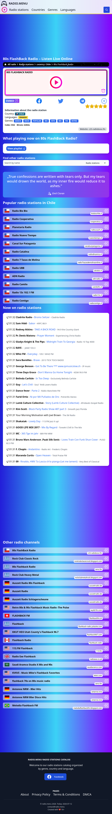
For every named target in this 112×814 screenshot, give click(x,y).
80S (60, 121)
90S (46, 121)
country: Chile (44, 64)
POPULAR (37, 121)
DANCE (18, 121)
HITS (53, 121)
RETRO (74, 121)
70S (66, 121)
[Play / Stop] (4, 9)
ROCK (27, 121)
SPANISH (23, 117)
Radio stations (19, 10)
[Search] (107, 10)
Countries (38, 10)
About (25, 794)
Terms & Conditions (66, 794)
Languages (67, 10)
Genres (53, 10)
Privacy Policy (41, 794)
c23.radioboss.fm (97, 129)
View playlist (16, 148)
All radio (10, 64)
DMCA (87, 794)
